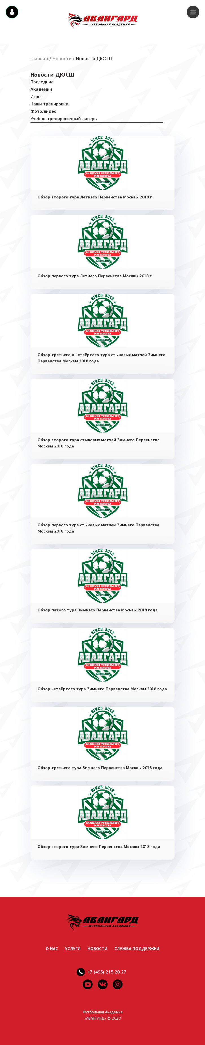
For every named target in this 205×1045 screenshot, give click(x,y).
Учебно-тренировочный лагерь (63, 118)
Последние (42, 82)
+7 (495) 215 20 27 (107, 972)
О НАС (52, 948)
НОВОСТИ (97, 948)
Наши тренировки (49, 104)
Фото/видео (43, 111)
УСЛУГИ (72, 948)
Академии (41, 89)
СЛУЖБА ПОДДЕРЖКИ (136, 948)
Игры (36, 96)
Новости (62, 59)
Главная (39, 59)
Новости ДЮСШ (52, 74)
